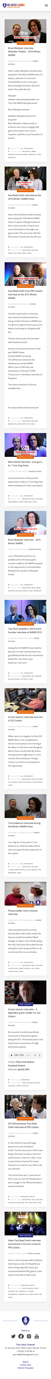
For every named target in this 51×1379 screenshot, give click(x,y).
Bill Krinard (36, 676)
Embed (21, 1065)
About (25, 1362)
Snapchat (32, 154)
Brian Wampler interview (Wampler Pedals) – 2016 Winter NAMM (24, 52)
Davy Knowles (21, 1291)
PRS (28, 424)
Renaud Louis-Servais (28, 870)
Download (12, 1065)
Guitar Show (13, 968)
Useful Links (25, 1365)
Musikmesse (19, 1203)
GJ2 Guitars (12, 782)
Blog (33, 499)
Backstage (27, 151)
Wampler (12, 157)
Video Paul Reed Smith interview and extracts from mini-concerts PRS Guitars (24, 1244)
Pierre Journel (35, 471)
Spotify (21, 1069)
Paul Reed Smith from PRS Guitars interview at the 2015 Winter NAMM (25, 294)
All (22, 148)
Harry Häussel (25, 968)
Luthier (34, 782)
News (32, 1197)
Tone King (28, 502)
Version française (26, 1368)
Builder (19, 154)
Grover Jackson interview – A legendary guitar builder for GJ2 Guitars (24, 1013)
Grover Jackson (24, 782)
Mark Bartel (13, 502)
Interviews (28, 148)
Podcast (25, 1086)
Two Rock (24, 679)
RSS (27, 1069)
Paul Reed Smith (19, 253)
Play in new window (25, 1062)
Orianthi (21, 1294)
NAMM (25, 154)
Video (39, 154)
